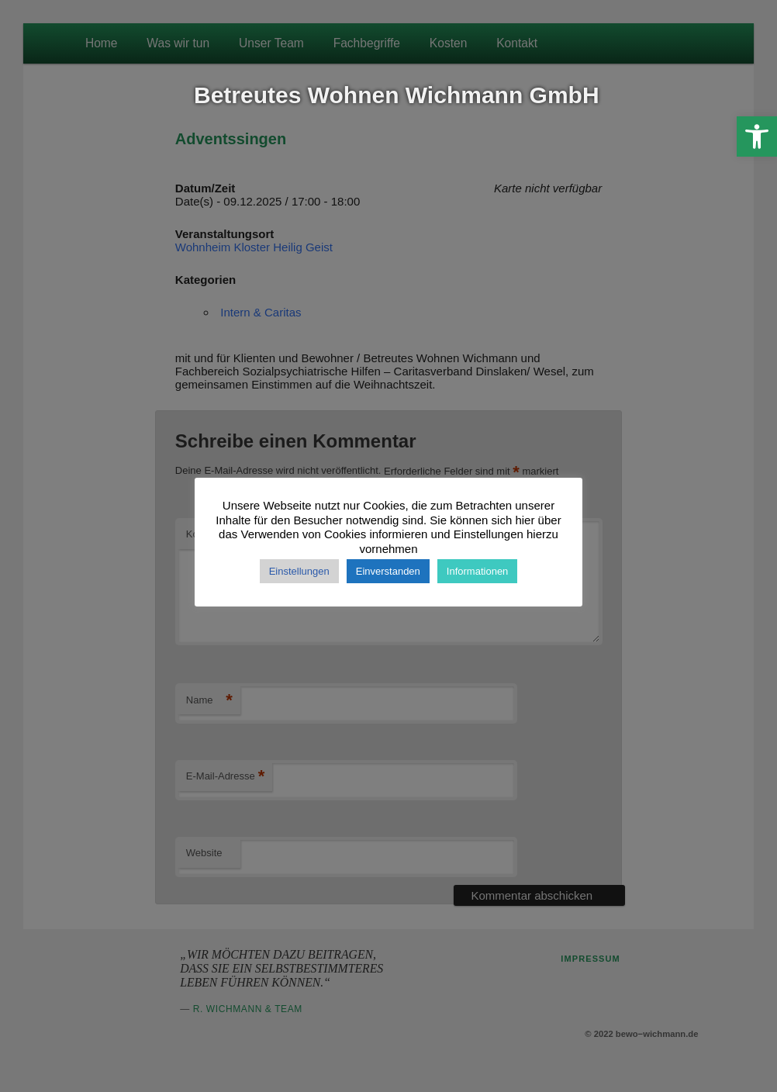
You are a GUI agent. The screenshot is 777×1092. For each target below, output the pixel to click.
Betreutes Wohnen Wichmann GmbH (396, 95)
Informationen (478, 571)
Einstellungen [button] (299, 571)
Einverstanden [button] (388, 571)
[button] (757, 136)
